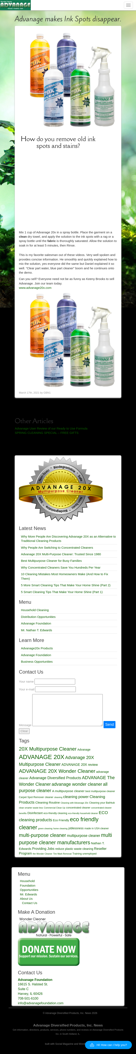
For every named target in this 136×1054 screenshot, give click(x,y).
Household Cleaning (35, 610)
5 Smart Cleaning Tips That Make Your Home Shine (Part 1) (62, 592)
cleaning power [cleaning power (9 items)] (76, 797)
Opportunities (29, 890)
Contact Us (29, 903)
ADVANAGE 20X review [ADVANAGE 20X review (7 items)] (79, 764)
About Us (26, 898)
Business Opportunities (37, 661)
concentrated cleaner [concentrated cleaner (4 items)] (78, 807)
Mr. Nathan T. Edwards (36, 630)
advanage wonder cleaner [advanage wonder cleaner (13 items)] (77, 784)
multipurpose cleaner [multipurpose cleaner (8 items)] (83, 836)
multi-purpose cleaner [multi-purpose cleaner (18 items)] (42, 835)
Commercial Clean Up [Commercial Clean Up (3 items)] (54, 807)
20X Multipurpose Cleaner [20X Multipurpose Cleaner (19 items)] (48, 749)
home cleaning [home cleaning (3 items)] (60, 828)
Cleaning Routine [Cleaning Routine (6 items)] (47, 802)
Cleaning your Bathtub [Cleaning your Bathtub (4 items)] (102, 802)
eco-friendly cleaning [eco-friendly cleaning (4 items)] (55, 813)
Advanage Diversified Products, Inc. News (68, 1025)
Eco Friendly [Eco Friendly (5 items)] (61, 820)
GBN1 (47, 392)
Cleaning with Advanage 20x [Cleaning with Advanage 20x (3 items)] (74, 803)
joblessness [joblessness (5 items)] (76, 828)
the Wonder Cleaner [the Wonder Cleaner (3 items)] (42, 853)
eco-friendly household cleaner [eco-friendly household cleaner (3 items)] (83, 813)
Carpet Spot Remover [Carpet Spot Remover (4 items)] (31, 797)
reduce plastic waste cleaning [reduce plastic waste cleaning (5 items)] (74, 848)
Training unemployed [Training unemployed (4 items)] (85, 853)
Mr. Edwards (28, 894)
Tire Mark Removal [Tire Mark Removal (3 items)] (62, 853)
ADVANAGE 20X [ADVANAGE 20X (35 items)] (41, 756)
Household (27, 881)
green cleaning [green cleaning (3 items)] (45, 828)
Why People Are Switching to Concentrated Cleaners (57, 547)
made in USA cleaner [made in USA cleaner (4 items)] (96, 828)
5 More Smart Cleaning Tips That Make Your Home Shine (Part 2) (66, 585)
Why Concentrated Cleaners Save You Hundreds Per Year (60, 567)
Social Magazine (64, 1043)
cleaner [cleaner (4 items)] (49, 797)
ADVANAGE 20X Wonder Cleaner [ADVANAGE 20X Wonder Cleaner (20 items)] (57, 771)
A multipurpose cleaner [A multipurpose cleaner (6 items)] (68, 791)
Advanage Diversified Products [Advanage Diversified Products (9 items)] (55, 778)
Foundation (27, 885)
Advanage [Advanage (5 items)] (84, 749)
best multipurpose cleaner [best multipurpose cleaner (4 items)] (100, 791)
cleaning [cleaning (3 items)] (58, 797)
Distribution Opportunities (38, 617)
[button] (108, 1045)
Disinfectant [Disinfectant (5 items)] (35, 813)
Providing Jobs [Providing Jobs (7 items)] (43, 848)
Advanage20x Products (37, 648)
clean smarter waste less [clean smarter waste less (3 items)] (31, 807)
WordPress (85, 1043)
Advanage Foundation (36, 623)
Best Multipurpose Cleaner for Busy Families (51, 560)
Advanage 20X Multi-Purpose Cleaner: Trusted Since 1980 (61, 554)
